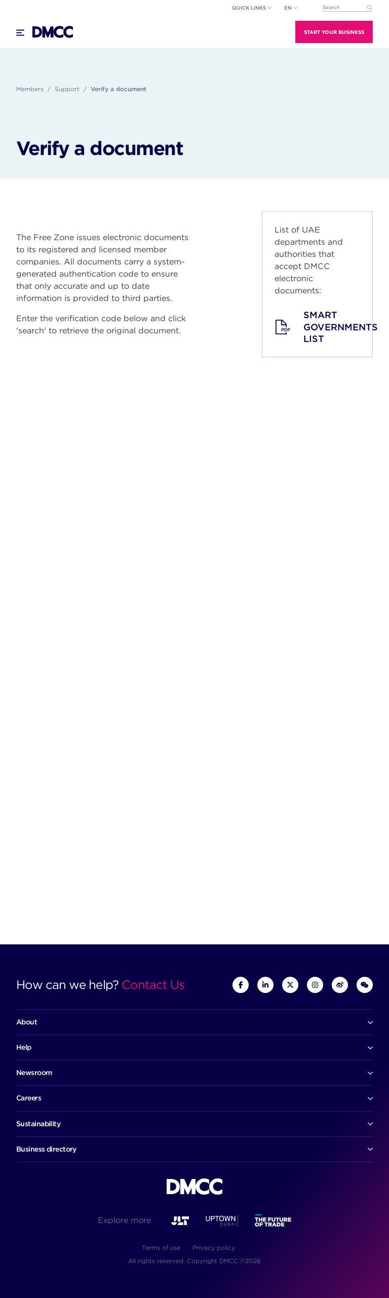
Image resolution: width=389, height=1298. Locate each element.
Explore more (124, 1220)
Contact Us (153, 984)
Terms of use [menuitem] (161, 1247)
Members (30, 89)
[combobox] (347, 8)
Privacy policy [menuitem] (213, 1247)
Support (67, 89)
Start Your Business (334, 32)
